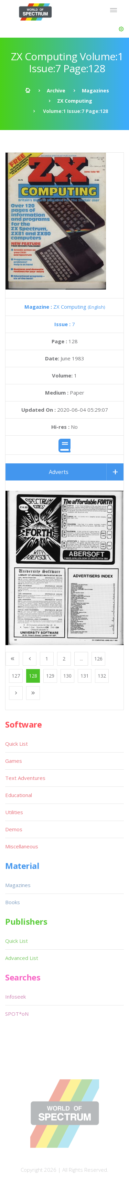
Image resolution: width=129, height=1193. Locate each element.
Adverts (58, 472)
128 (33, 675)
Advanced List (21, 957)
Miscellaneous (21, 846)
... (81, 658)
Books (12, 902)
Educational (18, 795)
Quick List (16, 743)
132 (102, 675)
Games (13, 760)
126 (98, 658)
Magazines (95, 90)
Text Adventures (25, 777)
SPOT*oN (17, 1013)
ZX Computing (74, 101)
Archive (56, 90)
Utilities (14, 812)
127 (16, 675)
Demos (13, 829)
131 (84, 675)
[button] (121, 29)
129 (50, 675)
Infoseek (15, 996)
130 (67, 675)
